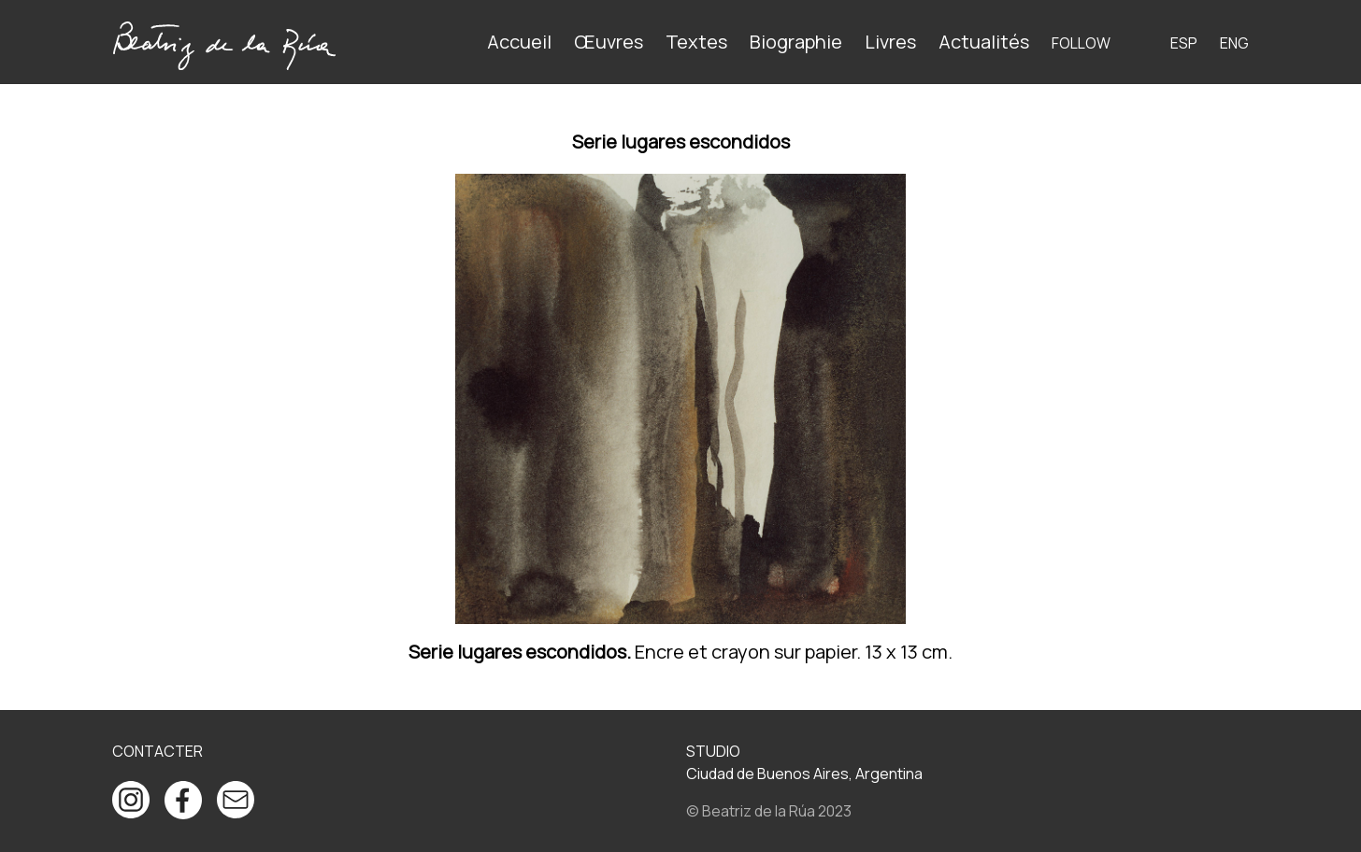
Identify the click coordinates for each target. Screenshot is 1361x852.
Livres (890, 41)
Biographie (796, 41)
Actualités (983, 41)
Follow (1081, 43)
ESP (1183, 43)
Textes (696, 41)
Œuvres (608, 41)
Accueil (519, 41)
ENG (1234, 43)
